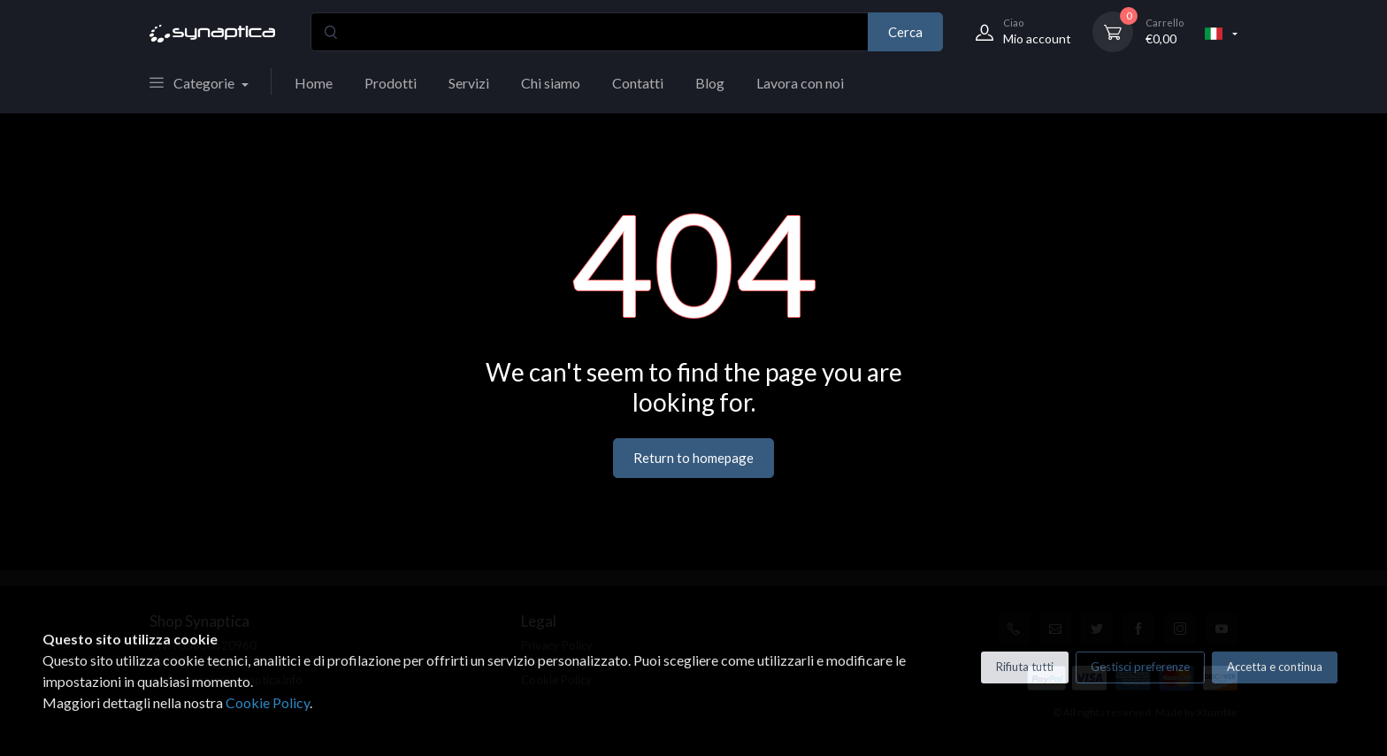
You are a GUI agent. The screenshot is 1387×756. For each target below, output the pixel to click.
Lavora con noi (800, 82)
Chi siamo (550, 82)
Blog (709, 82)
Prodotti (390, 82)
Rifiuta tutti (1025, 667)
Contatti (637, 82)
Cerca (905, 32)
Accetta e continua (1274, 667)
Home (314, 82)
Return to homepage (693, 458)
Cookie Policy (268, 702)
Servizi (468, 82)
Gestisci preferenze (1140, 667)
